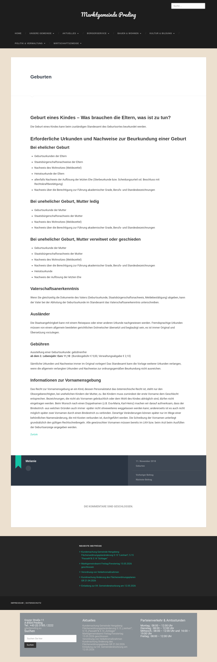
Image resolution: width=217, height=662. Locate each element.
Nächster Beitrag (144, 482)
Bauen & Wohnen (128, 36)
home (18, 36)
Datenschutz (33, 608)
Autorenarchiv (28, 470)
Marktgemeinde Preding (108, 15)
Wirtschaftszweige (66, 46)
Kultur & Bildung (161, 36)
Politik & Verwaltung (29, 46)
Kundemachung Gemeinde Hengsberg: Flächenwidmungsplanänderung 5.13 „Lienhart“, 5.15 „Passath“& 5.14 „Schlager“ (107, 633)
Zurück (34, 436)
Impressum (17, 608)
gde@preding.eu (34, 633)
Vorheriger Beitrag (145, 477)
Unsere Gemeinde (41, 36)
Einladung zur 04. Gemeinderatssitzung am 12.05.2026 (107, 653)
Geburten (43, 79)
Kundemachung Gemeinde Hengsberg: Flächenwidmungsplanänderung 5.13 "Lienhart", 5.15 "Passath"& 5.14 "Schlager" (108, 557)
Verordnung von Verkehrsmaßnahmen (102, 574)
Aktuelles (69, 36)
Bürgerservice (97, 36)
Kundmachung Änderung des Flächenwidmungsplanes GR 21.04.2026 (106, 648)
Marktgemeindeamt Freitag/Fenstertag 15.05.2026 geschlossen (105, 640)
